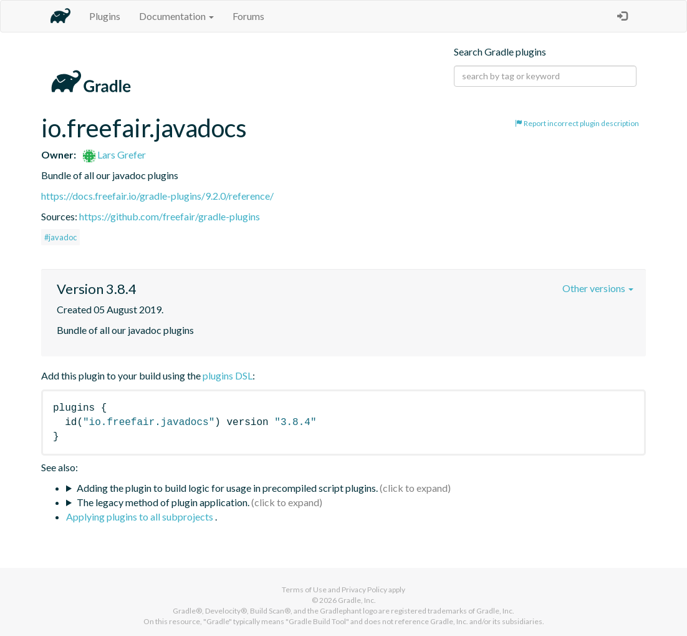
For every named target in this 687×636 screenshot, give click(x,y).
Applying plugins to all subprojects (140, 516)
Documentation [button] (176, 16)
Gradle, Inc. (357, 600)
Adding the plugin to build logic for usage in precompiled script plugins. (227, 488)
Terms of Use (304, 589)
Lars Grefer (114, 154)
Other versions (597, 288)
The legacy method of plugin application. (163, 502)
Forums (248, 16)
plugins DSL (227, 375)
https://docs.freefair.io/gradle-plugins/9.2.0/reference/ (157, 196)
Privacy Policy (364, 589)
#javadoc (60, 237)
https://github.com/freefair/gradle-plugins (169, 216)
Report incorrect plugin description (577, 123)
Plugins (104, 16)
